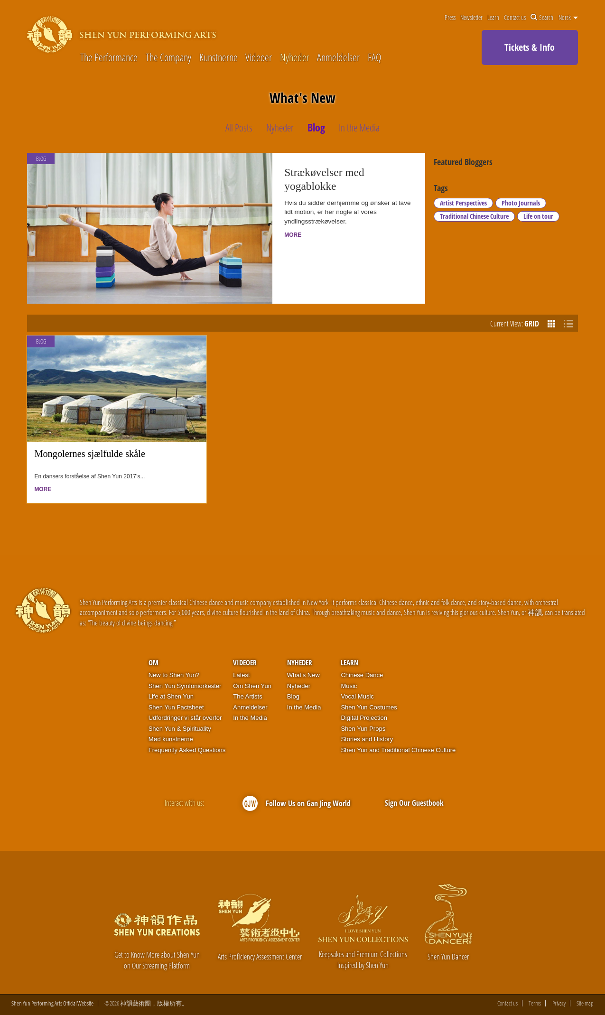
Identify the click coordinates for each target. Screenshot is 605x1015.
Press (450, 17)
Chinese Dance (362, 675)
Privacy (559, 1003)
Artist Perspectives (463, 202)
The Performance (109, 57)
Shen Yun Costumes (369, 707)
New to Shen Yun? (174, 675)
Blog (41, 341)
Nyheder (294, 57)
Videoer (258, 57)
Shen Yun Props (363, 728)
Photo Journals (521, 202)
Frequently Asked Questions (187, 750)
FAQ (374, 57)
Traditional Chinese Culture (474, 216)
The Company (168, 57)
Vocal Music (357, 696)
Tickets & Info (529, 47)
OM (153, 662)
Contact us (515, 17)
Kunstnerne (218, 57)
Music (349, 685)
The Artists (247, 696)
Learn (493, 17)
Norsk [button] (568, 17)
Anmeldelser (338, 57)
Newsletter (471, 17)
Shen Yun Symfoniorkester (185, 685)
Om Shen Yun (252, 685)
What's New (303, 675)
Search (542, 17)
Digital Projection (364, 717)
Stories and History (367, 739)
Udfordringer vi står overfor (185, 717)
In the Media (250, 717)
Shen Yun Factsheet (176, 707)
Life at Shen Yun (171, 696)
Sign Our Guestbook (414, 803)
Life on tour (538, 216)
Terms (535, 1003)
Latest (241, 675)
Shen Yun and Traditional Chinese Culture (398, 750)
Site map (585, 1003)
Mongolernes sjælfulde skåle (89, 453)
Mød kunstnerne (171, 739)
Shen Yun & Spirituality (180, 728)
